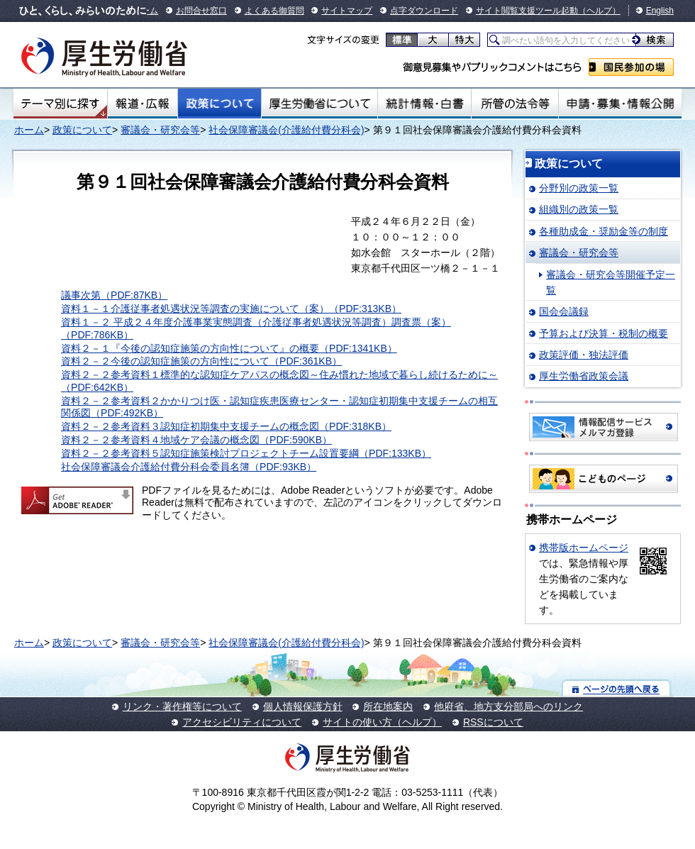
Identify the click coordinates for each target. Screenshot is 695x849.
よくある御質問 (274, 11)
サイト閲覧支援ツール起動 (527, 11)
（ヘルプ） (599, 11)
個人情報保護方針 (303, 706)
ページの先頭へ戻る (617, 688)
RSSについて (493, 722)
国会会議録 (564, 311)
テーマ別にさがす (60, 103)
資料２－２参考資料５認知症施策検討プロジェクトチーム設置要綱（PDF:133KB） (246, 453)
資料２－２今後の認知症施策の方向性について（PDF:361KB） (201, 361)
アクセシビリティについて (241, 722)
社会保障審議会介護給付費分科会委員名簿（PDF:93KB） (188, 466)
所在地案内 (388, 706)
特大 (464, 39)
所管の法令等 (514, 103)
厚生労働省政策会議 (583, 376)
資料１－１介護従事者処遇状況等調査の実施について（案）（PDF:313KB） (231, 308)
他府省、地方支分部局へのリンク (508, 706)
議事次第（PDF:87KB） (114, 295)
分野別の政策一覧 (578, 188)
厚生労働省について (320, 103)
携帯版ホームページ (583, 547)
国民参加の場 (631, 67)
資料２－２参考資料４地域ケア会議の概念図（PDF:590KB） (196, 439)
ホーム (29, 129)
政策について (219, 103)
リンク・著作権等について (182, 706)
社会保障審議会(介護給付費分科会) (286, 129)
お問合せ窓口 (201, 11)
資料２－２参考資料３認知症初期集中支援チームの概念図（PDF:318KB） (226, 426)
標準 (402, 39)
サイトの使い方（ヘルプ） (382, 722)
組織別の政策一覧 (578, 209)
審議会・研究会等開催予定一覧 (610, 282)
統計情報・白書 (424, 103)
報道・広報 (142, 103)
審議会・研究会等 (160, 129)
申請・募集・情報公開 (620, 103)
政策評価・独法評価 (583, 354)
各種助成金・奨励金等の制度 (603, 231)
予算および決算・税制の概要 (603, 333)
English (660, 11)
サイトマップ (346, 11)
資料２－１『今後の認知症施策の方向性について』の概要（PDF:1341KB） (229, 348)
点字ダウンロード (424, 11)
